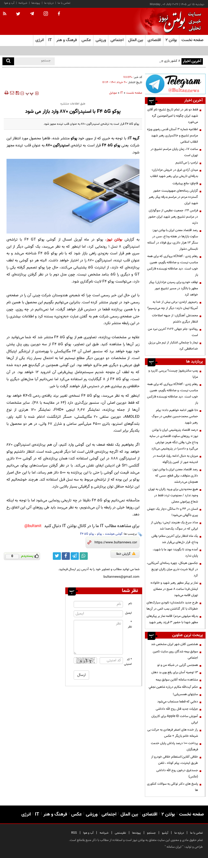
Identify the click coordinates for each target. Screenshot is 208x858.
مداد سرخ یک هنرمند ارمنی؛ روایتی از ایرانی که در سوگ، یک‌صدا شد (174, 525)
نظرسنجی (120, 833)
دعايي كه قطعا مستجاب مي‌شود (177, 701)
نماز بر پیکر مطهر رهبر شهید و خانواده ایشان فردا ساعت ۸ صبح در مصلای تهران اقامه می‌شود (174, 589)
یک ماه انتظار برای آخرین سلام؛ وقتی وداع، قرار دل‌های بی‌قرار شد (174, 539)
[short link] (116, 542)
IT (121, 93)
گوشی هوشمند (113, 534)
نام (130, 603)
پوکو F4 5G (87, 534)
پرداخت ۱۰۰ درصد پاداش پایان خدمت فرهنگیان (174, 746)
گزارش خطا (125, 553)
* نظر (130, 624)
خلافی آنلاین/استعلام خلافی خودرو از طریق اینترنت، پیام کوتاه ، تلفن (174, 759)
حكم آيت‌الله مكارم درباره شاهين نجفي (173, 687)
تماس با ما (64, 3)
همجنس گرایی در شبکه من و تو (177, 665)
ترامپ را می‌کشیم (187, 162)
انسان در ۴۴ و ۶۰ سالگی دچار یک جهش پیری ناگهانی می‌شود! (172, 512)
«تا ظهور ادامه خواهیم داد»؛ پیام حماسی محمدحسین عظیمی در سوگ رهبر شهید (175, 416)
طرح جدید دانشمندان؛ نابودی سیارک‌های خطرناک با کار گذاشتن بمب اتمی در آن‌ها (172, 605)
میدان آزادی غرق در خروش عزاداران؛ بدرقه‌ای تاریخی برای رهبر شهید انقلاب (174, 173)
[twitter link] (57, 556)
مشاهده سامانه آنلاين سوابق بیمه (177, 679)
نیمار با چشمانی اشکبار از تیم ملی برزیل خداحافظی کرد (173, 345)
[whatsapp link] (84, 556)
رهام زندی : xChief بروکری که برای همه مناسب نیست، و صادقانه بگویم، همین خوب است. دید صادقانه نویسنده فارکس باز (172, 265)
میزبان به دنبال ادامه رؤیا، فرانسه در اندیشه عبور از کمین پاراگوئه (175, 459)
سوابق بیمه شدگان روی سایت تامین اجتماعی (175, 654)
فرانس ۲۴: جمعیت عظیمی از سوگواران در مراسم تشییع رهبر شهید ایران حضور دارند (173, 216)
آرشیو (165, 833)
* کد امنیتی (128, 661)
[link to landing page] (178, 21)
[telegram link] (75, 556)
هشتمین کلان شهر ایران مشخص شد (174, 644)
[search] (8, 61)
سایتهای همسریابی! (185, 694)
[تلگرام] (175, 83)
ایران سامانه (174, 846)
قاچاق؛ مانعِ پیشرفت (185, 183)
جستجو (151, 833)
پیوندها (35, 3)
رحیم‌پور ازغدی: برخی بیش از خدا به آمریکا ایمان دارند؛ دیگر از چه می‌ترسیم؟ (172, 305)
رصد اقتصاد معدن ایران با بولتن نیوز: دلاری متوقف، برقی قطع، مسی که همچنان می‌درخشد (175, 475)
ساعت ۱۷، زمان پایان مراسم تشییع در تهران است (174, 152)
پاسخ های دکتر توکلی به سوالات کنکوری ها (172, 787)
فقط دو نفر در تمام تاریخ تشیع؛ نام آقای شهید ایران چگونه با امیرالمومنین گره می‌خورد (172, 115)
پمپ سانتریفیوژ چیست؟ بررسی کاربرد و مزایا (173, 373)
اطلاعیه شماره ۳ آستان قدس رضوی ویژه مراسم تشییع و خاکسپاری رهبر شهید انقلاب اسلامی (172, 135)
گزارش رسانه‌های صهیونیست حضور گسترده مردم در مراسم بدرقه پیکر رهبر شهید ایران (173, 197)
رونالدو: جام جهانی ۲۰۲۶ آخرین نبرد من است (173, 332)
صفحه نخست (192, 40)
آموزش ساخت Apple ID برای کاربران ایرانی (174, 719)
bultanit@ (32, 526)
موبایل (113, 93)
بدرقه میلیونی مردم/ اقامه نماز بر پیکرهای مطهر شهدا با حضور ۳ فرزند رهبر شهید (172, 619)
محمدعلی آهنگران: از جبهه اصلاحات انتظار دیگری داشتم (175, 318)
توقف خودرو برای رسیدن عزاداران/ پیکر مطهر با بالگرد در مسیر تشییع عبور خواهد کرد (173, 288)
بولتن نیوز (114, 239)
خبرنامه (22, 3)
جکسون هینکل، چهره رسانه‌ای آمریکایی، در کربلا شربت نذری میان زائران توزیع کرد (172, 569)
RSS (74, 833)
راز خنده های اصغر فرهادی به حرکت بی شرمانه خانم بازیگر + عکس (172, 732)
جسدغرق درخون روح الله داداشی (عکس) (177, 773)
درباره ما (49, 3)
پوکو (99, 534)
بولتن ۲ (171, 40)
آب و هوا (9, 3)
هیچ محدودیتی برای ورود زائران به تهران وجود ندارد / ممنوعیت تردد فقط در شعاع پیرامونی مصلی (173, 495)
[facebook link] (66, 556)
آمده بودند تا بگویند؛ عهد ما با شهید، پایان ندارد (175, 552)
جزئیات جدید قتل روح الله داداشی (177, 708)
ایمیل (128, 613)
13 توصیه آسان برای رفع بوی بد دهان (174, 672)
